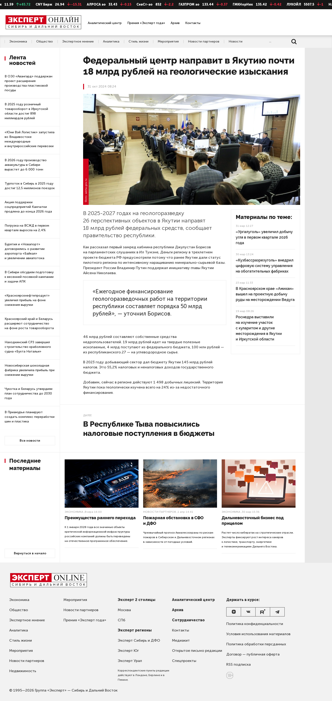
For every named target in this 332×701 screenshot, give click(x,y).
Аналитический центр (105, 23)
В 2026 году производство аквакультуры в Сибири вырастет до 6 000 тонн (26, 164)
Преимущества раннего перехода (100, 517)
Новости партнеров (203, 41)
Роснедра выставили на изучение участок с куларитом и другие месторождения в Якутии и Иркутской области (259, 328)
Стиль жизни (138, 41)
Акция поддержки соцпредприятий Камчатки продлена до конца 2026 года (28, 206)
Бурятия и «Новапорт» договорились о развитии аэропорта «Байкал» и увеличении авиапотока (25, 251)
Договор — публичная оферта (253, 654)
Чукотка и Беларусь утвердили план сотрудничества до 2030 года (28, 393)
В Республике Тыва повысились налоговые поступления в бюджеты (148, 428)
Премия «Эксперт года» (146, 23)
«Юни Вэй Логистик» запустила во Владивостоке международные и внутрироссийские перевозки (29, 139)
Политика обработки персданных (256, 644)
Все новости (30, 441)
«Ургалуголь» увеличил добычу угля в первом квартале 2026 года (264, 237)
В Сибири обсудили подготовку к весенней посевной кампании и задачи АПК (29, 276)
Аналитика (111, 41)
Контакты (192, 23)
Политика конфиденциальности (254, 624)
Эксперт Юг (128, 650)
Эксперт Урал (130, 661)
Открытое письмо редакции (197, 650)
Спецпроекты (184, 661)
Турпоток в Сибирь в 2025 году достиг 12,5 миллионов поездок (30, 186)
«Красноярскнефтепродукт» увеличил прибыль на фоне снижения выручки (27, 300)
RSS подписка (238, 664)
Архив (175, 23)
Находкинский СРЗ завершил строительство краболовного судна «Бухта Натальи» (28, 346)
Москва (124, 610)
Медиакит (181, 640)
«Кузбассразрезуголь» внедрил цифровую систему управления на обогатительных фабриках (264, 265)
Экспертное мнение (78, 41)
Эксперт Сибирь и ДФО (139, 640)
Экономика (18, 41)
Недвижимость (22, 671)
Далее (87, 415)
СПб (121, 620)
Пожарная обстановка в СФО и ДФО (173, 520)
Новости (235, 41)
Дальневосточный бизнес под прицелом (253, 520)
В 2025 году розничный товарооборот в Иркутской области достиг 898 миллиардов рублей (26, 111)
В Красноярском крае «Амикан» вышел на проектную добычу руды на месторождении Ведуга (265, 294)
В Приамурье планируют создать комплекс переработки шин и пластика (29, 416)
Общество (44, 41)
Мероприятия (168, 41)
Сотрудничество (188, 620)
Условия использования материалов (258, 634)
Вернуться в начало (30, 553)
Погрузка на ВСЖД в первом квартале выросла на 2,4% (27, 228)
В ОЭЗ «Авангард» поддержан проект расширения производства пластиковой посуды (28, 83)
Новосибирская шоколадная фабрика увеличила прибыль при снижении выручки (29, 370)
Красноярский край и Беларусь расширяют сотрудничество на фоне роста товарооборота (29, 323)
